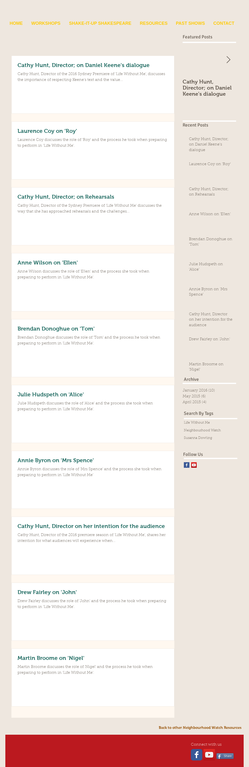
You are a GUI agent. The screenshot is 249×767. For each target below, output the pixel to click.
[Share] (225, 756)
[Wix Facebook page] (196, 754)
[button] (46, 23)
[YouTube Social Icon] (194, 465)
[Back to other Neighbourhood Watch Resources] (200, 727)
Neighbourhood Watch (202, 430)
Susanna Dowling (198, 438)
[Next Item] (228, 60)
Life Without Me (197, 423)
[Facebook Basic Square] (186, 465)
